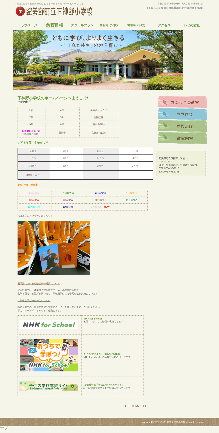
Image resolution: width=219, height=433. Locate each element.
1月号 (66, 166)
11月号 (135, 158)
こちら (46, 215)
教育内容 (182, 138)
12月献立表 (34, 207)
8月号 (33, 158)
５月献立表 (68, 193)
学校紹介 (182, 126)
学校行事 (98, 117)
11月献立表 (132, 200)
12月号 (33, 166)
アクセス (182, 114)
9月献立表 (68, 200)
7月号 (135, 151)
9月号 (66, 158)
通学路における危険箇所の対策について (39, 283)
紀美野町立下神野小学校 (55, 11)
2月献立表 (96, 207)
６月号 (100, 151)
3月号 (135, 166)
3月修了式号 (32, 175)
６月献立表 (101, 193)
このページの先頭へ (137, 406)
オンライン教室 (182, 102)
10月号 (100, 158)
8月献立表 (33, 200)
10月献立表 (101, 200)
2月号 (100, 166)
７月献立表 (131, 193)
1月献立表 (68, 207)
